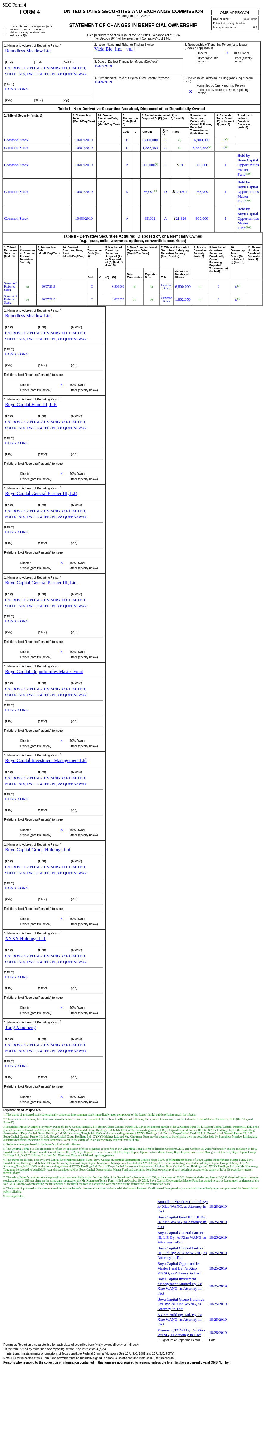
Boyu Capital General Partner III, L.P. (41, 493)
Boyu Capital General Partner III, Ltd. (41, 582)
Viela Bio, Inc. (108, 48)
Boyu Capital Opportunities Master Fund (44, 671)
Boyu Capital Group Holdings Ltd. (38, 849)
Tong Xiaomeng (20, 1027)
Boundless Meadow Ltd (28, 50)
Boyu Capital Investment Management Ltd (46, 760)
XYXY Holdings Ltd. (25, 938)
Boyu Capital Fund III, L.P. (31, 404)
